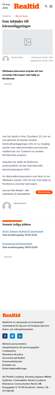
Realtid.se (6, 16)
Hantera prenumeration (14, 343)
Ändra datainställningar (14, 368)
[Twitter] (12, 336)
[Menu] (51, 6)
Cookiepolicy (9, 350)
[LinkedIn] (19, 336)
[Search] (46, 6)
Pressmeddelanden (12, 361)
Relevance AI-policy (12, 354)
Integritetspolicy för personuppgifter (20, 347)
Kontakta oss (9, 365)
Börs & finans (22, 16)
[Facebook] (4, 336)
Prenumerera (44, 192)
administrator (19, 203)
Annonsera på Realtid (13, 357)
